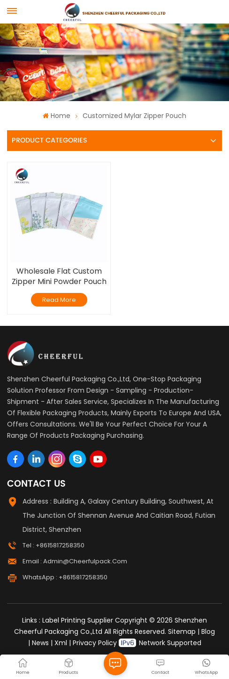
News (40, 642)
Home (56, 115)
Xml (60, 642)
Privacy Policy (95, 642)
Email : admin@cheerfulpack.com (75, 561)
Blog (208, 631)
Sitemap (182, 631)
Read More (59, 300)
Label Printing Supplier (77, 620)
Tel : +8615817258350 (53, 545)
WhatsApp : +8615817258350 (65, 577)
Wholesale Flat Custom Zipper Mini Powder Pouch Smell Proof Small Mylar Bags (59, 276)
